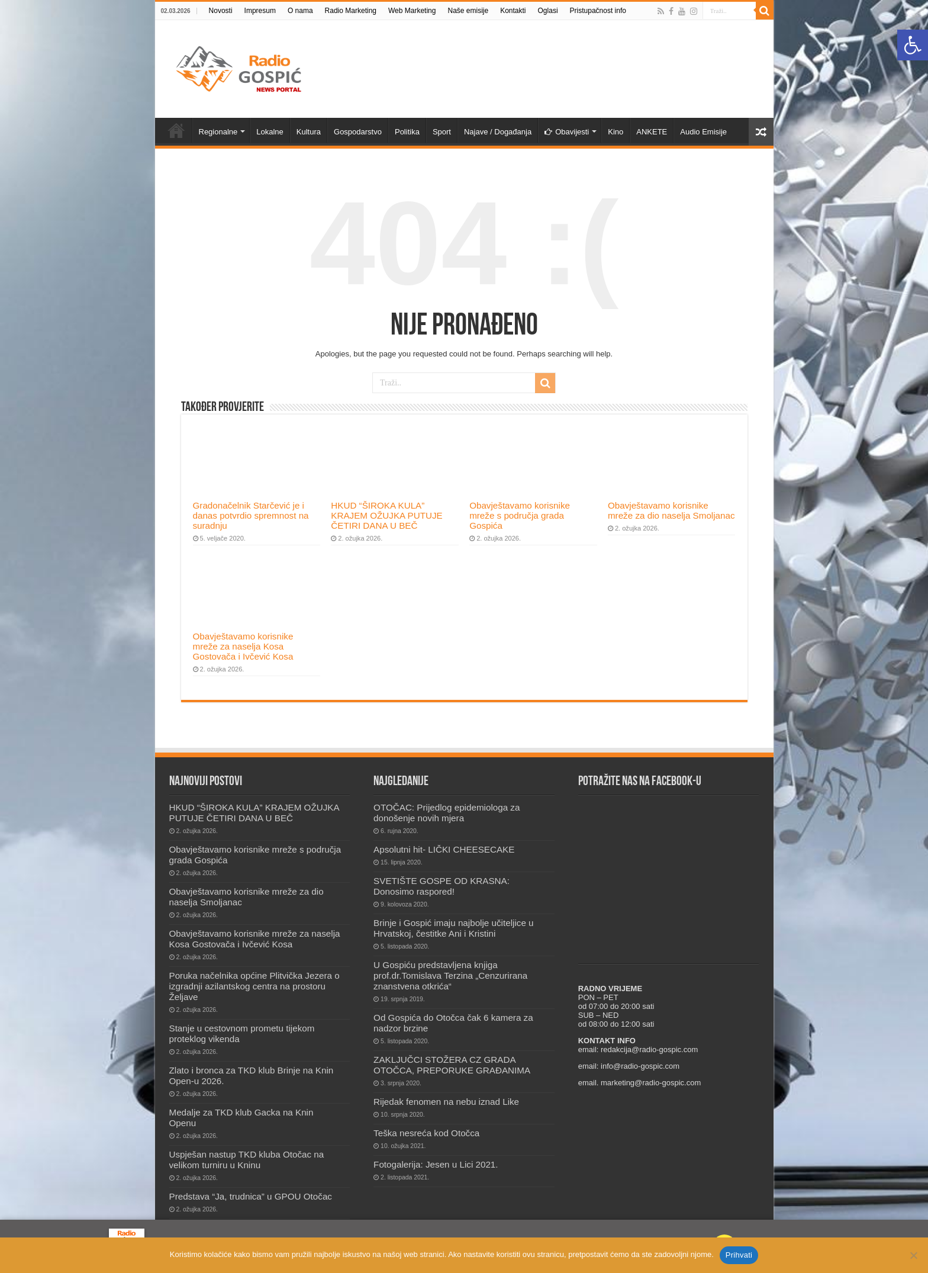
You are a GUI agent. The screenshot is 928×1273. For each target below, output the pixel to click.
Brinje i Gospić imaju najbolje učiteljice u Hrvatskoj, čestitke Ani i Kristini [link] (453, 928)
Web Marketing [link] (412, 11)
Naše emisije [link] (467, 11)
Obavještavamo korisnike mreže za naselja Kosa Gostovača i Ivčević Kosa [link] (243, 646)
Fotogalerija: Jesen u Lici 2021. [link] (435, 1164)
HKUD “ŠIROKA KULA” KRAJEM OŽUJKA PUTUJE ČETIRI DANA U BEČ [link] (386, 515)
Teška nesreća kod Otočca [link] (426, 1133)
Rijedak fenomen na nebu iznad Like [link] (446, 1102)
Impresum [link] (260, 11)
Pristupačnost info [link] (598, 11)
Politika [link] (407, 131)
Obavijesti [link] (566, 131)
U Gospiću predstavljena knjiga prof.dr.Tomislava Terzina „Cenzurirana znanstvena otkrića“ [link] (450, 975)
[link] (912, 45)
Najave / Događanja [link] (497, 131)
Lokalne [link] (269, 131)
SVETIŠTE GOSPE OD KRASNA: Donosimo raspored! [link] (441, 886)
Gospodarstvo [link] (358, 131)
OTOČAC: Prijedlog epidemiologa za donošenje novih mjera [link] (446, 812)
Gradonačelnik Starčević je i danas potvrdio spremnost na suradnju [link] (251, 515)
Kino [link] (615, 131)
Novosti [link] (221, 11)
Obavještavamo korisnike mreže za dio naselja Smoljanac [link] (671, 510)
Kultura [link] (309, 131)
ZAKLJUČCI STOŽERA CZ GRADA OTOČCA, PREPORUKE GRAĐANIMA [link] (451, 1065)
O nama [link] (300, 11)
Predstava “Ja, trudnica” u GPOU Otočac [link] (250, 1196)
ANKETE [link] (651, 131)
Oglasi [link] (548, 11)
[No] (913, 1255)
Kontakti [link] (513, 11)
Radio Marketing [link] (350, 11)
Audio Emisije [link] (703, 131)
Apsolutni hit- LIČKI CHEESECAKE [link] (443, 849)
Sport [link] (442, 131)
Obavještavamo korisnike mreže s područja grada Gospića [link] (519, 515)
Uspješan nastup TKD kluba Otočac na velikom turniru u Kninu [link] (246, 1159)
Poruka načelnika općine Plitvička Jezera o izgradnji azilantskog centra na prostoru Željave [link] (254, 986)
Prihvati (739, 1255)
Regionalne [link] (218, 131)
